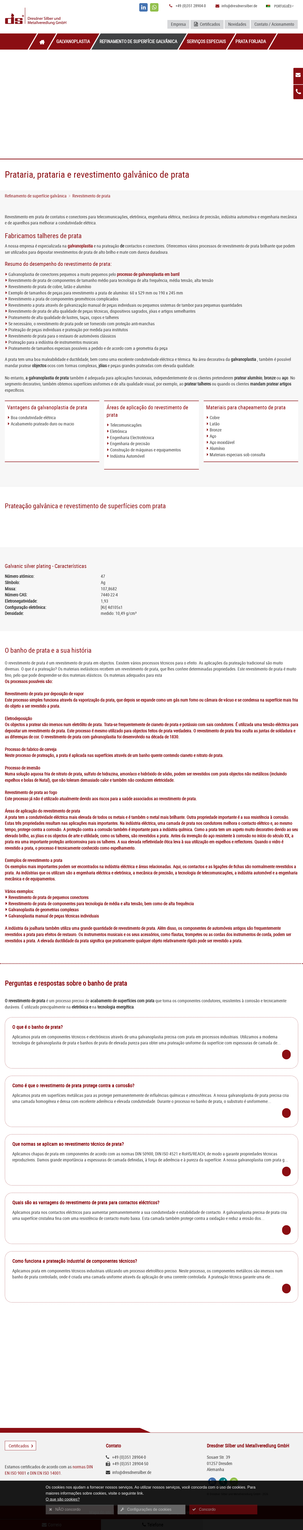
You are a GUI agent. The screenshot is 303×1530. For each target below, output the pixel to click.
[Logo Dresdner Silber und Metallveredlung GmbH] (53, 16)
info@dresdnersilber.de (239, 5)
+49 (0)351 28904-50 (130, 1463)
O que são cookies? (63, 1499)
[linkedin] (143, 7)
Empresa (178, 24)
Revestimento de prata (91, 196)
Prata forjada (250, 41)
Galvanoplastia (73, 41)
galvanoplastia (80, 246)
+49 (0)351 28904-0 (191, 5)
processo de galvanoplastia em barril (148, 274)
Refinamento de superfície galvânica (138, 41)
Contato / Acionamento (274, 24)
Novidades (237, 24)
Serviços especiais (206, 41)
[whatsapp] (154, 7)
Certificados (207, 24)
